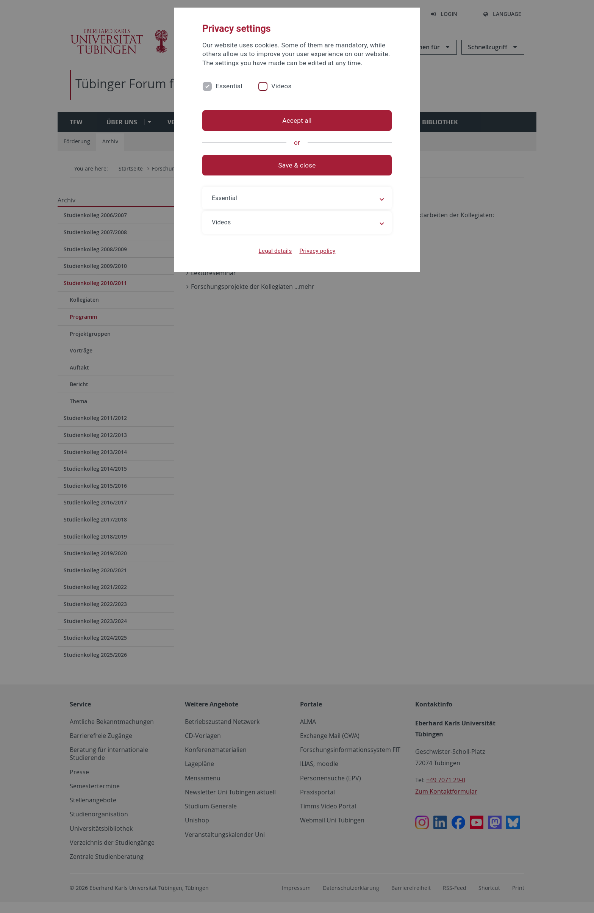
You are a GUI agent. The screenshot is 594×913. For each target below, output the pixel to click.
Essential (229, 86)
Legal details (275, 250)
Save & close (297, 165)
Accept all (296, 120)
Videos (281, 86)
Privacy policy (317, 250)
